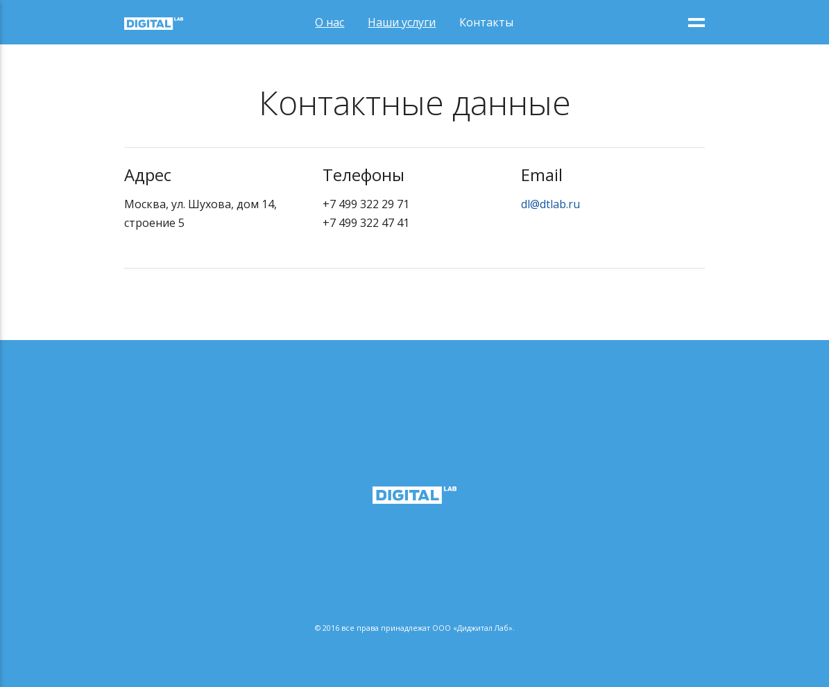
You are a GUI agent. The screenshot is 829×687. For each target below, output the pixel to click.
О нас (329, 22)
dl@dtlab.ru (550, 204)
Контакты (486, 22)
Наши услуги (402, 22)
